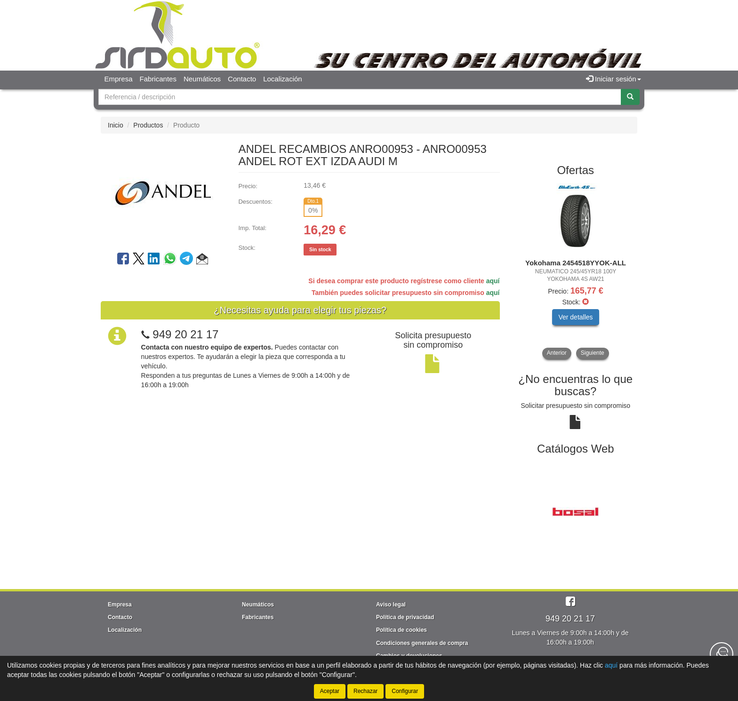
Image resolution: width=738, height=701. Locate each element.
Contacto (242, 79)
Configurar (405, 691)
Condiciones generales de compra (422, 643)
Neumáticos (202, 79)
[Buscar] (630, 97)
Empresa (118, 79)
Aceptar (329, 691)
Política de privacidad (405, 617)
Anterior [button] (557, 353)
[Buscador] (359, 97)
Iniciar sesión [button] (613, 79)
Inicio (115, 125)
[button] (202, 260)
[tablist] (576, 271)
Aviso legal (391, 604)
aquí (493, 281)
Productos (148, 125)
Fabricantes (158, 79)
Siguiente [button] (592, 353)
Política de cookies (401, 630)
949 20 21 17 (185, 334)
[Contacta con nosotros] (721, 654)
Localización (282, 79)
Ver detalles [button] (575, 317)
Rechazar (365, 691)
